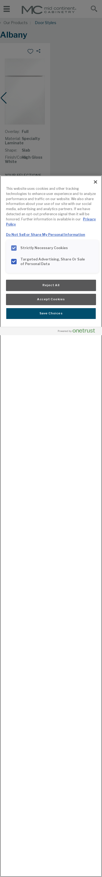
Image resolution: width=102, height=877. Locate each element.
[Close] (95, 182)
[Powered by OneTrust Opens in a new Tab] (78, 331)
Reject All (51, 285)
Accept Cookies (51, 299)
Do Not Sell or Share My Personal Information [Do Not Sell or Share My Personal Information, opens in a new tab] (45, 235)
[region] (51, 526)
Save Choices (51, 313)
